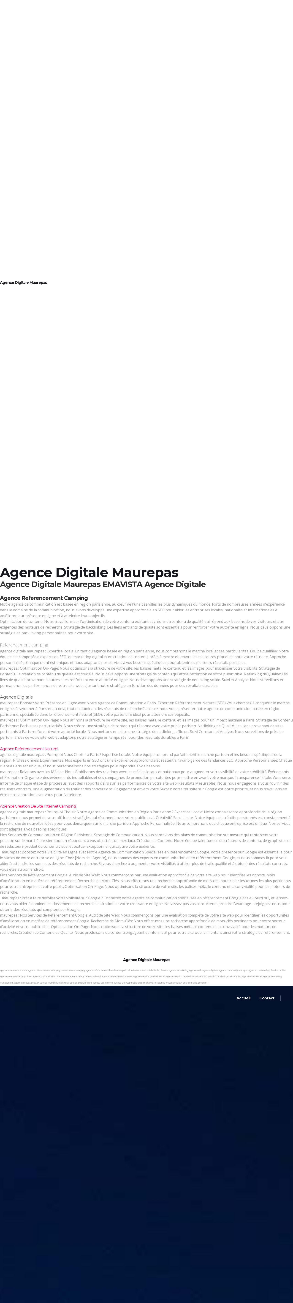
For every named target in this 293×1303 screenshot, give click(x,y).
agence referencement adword (85, 976)
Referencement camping (24, 645)
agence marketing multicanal (54, 982)
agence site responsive (125, 982)
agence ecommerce (103, 982)
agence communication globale (16, 976)
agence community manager (233, 970)
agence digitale (210, 970)
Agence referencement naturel (29, 749)
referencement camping (73, 970)
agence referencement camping (44, 970)
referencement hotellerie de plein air (149, 970)
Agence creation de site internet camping (38, 806)
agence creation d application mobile (267, 970)
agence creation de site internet (149, 976)
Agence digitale (16, 697)
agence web (195, 970)
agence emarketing (178, 970)
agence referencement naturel (117, 976)
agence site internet (252, 976)
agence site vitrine (147, 982)
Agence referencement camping (44, 598)
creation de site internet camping (224, 976)
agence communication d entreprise (51, 976)
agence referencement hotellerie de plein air (108, 970)
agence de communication (13, 970)
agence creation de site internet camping (186, 976)
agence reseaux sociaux (26, 982)
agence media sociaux (194, 982)
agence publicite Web (81, 982)
